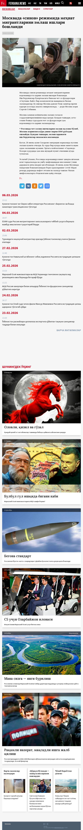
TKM (45, 3)
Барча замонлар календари (12, 772)
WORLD (58, 3)
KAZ (29, 3)
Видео (41, 9)
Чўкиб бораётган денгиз (63, 772)
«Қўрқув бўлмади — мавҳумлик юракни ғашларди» (39, 773)
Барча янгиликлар (69, 330)
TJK (40, 3)
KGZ (35, 3)
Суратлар (54, 9)
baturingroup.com (59, 827)
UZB (51, 3)
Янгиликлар (10, 9)
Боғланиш (8, 824)
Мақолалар (27, 9)
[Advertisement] (41, 349)
